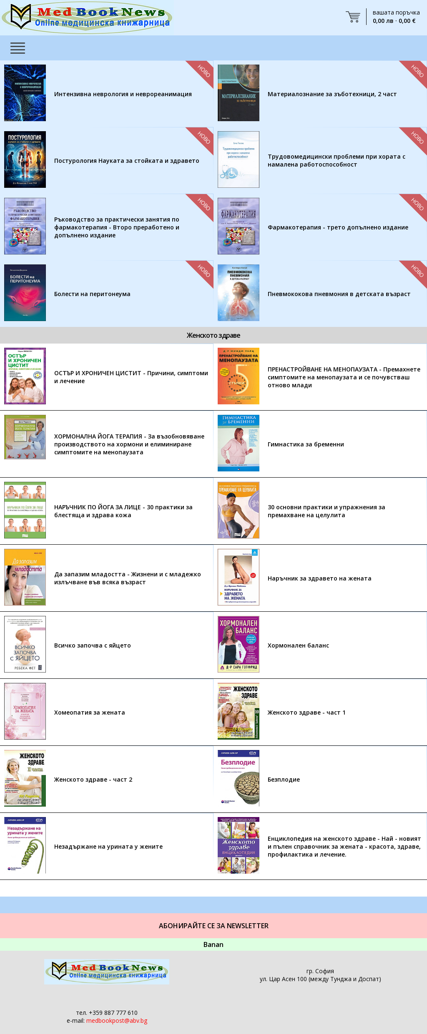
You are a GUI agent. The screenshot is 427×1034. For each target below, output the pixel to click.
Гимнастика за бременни (306, 444)
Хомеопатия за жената (89, 712)
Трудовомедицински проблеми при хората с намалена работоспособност (336, 160)
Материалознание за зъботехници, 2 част (332, 94)
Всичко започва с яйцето (92, 645)
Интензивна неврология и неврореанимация (123, 94)
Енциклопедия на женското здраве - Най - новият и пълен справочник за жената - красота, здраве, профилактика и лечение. (344, 846)
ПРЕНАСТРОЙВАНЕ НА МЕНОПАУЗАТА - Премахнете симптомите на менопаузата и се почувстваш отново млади (344, 377)
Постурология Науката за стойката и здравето (126, 160)
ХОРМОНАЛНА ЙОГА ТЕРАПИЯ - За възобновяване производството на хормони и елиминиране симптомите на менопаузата (129, 444)
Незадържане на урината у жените (108, 846)
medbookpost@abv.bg (116, 1020)
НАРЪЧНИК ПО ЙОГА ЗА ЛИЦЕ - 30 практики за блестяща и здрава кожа (123, 511)
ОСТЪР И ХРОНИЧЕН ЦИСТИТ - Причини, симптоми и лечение (131, 377)
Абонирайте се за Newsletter (214, 925)
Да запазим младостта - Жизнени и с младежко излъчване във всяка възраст (127, 578)
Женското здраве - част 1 (307, 712)
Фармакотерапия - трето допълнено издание (338, 227)
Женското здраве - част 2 (93, 779)
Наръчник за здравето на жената (320, 578)
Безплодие (284, 779)
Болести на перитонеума (92, 294)
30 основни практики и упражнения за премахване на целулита (326, 511)
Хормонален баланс (298, 645)
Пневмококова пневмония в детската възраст (339, 294)
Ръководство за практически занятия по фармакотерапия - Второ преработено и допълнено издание (116, 227)
